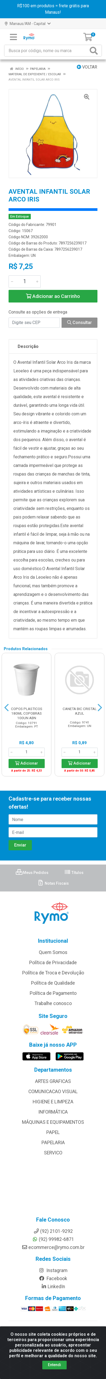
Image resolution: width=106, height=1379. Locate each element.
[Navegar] (6, 707)
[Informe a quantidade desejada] (25, 281)
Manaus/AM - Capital (28, 23)
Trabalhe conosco (53, 1003)
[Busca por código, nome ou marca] (46, 50)
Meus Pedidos (32, 872)
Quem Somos (53, 952)
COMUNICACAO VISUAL (53, 1091)
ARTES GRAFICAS (53, 1081)
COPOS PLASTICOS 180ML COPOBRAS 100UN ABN (26, 713)
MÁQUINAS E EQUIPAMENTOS (53, 1122)
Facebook (53, 1278)
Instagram (53, 1270)
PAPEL (53, 1132)
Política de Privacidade (53, 962)
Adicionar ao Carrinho (53, 296)
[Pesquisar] (94, 50)
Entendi (54, 1365)
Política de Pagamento (53, 993)
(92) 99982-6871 (53, 1239)
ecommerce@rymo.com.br (53, 1247)
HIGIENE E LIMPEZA (53, 1101)
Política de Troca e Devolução (53, 972)
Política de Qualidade (53, 983)
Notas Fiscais (53, 883)
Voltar (87, 67)
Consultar (79, 322)
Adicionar (26, 763)
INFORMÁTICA (53, 1112)
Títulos (74, 872)
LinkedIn (53, 1286)
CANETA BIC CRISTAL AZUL (80, 711)
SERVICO (53, 1152)
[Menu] (13, 37)
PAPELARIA (53, 1142)
